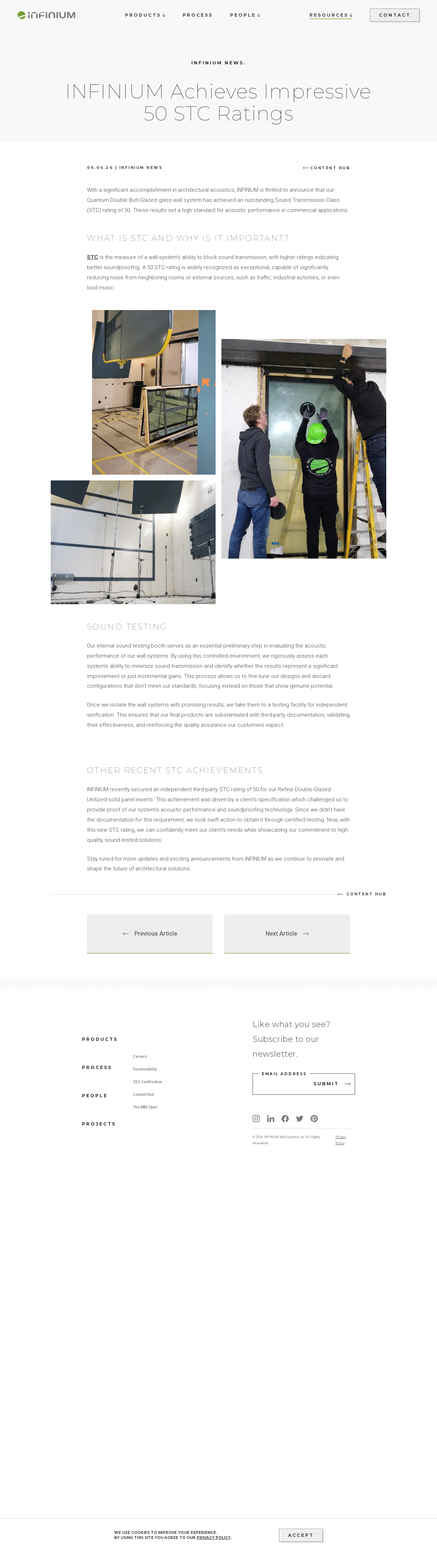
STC (92, 445)
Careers (140, 1433)
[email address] (304, 1460)
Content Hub (143, 1471)
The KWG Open (145, 1484)
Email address (284, 1450)
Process (97, 1444)
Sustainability (145, 1446)
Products (100, 1416)
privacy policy (213, 1537)
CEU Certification (147, 1458)
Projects (99, 1501)
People (95, 1472)
